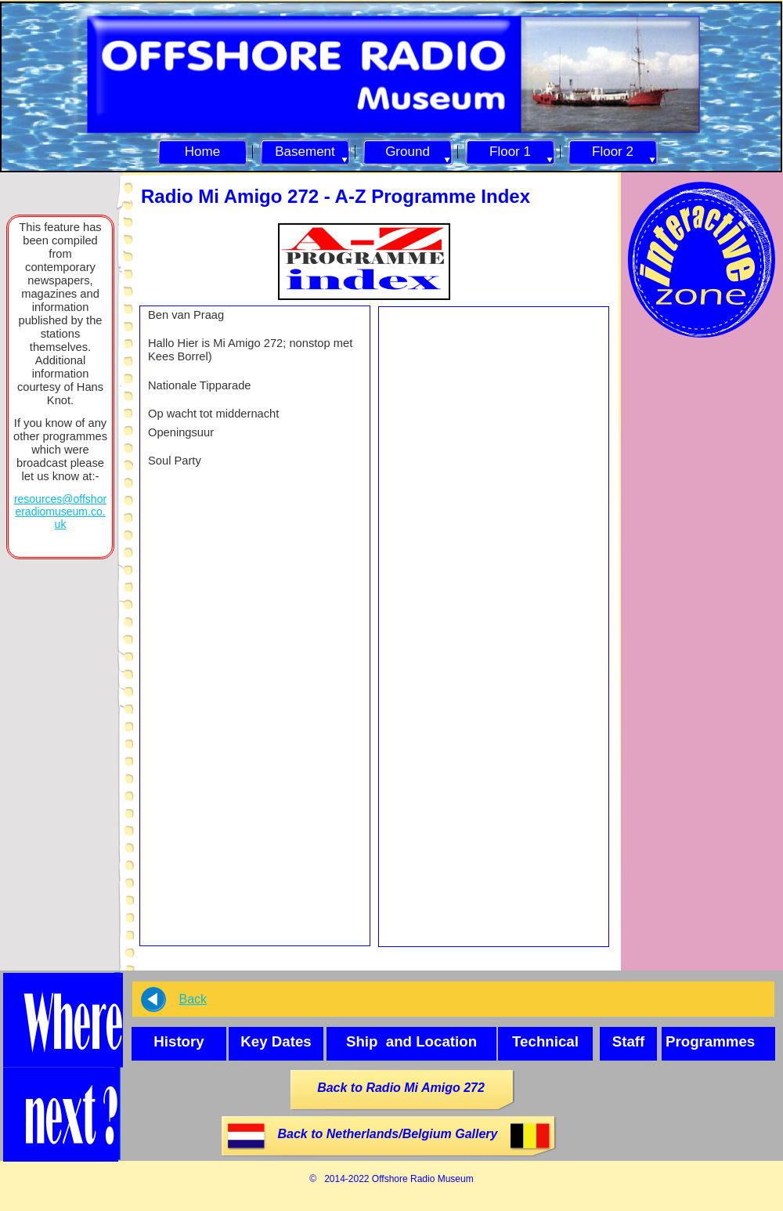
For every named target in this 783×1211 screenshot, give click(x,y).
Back (193, 999)
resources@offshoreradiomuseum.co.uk (60, 511)
